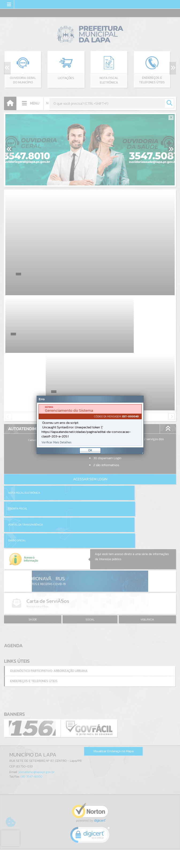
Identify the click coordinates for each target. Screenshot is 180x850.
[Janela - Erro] (90, 425)
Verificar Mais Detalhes (56, 442)
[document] (90, 425)
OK (90, 450)
